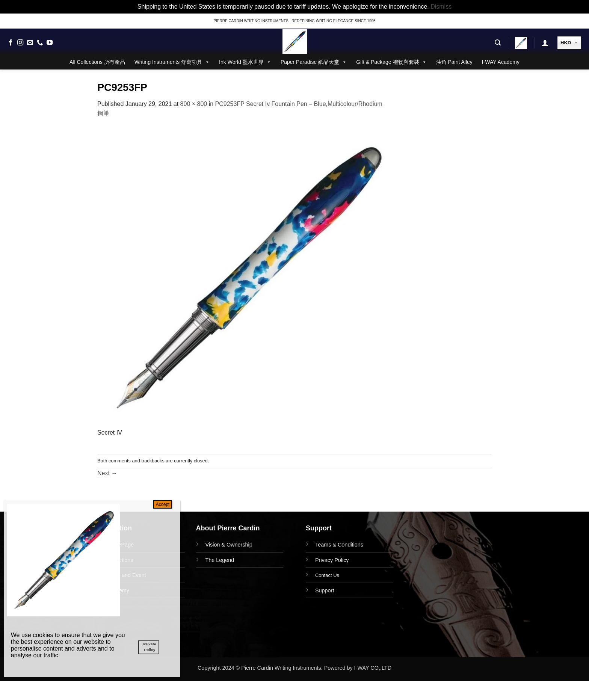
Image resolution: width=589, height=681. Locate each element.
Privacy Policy (332, 560)
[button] (498, 42)
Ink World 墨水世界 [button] (245, 61)
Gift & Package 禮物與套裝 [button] (391, 61)
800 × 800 (193, 104)
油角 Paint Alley (454, 62)
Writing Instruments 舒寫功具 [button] (172, 61)
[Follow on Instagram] (20, 42)
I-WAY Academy (501, 62)
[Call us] (40, 42)
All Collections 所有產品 (97, 62)
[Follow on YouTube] (50, 42)
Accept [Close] (163, 504)
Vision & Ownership (228, 545)
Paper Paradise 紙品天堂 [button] (314, 61)
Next (107, 473)
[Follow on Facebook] (11, 42)
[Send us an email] (30, 42)
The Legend (219, 560)
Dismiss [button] (441, 6)
